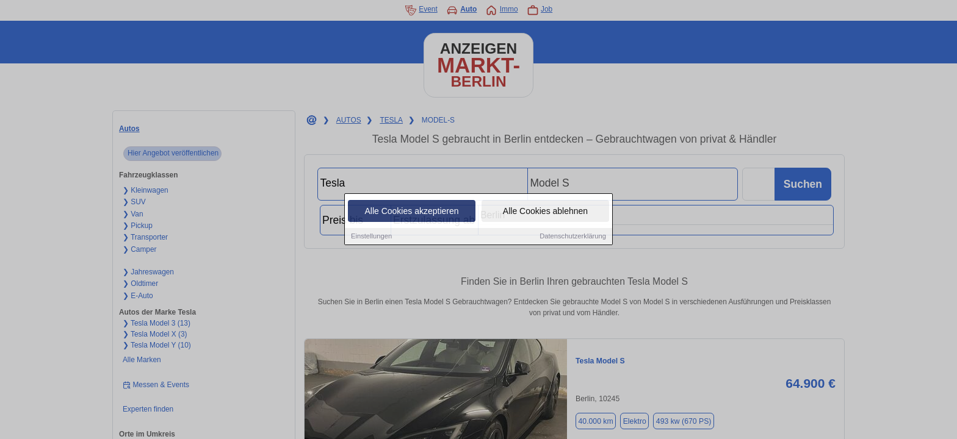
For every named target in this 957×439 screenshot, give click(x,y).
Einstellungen (371, 237)
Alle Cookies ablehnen (545, 212)
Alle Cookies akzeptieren (411, 212)
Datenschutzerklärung (573, 237)
